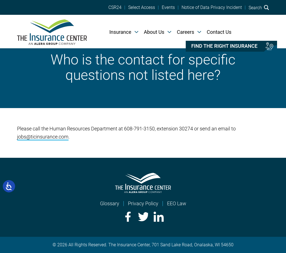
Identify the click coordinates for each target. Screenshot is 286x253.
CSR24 (114, 7)
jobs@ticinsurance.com (42, 137)
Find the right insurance (224, 46)
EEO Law (176, 203)
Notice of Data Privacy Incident (212, 7)
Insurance (120, 32)
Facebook (127, 217)
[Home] (52, 32)
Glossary (109, 203)
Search (259, 7)
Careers (185, 32)
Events (168, 7)
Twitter (143, 217)
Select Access (141, 7)
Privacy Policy (143, 203)
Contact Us (219, 32)
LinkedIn (159, 217)
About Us (154, 32)
